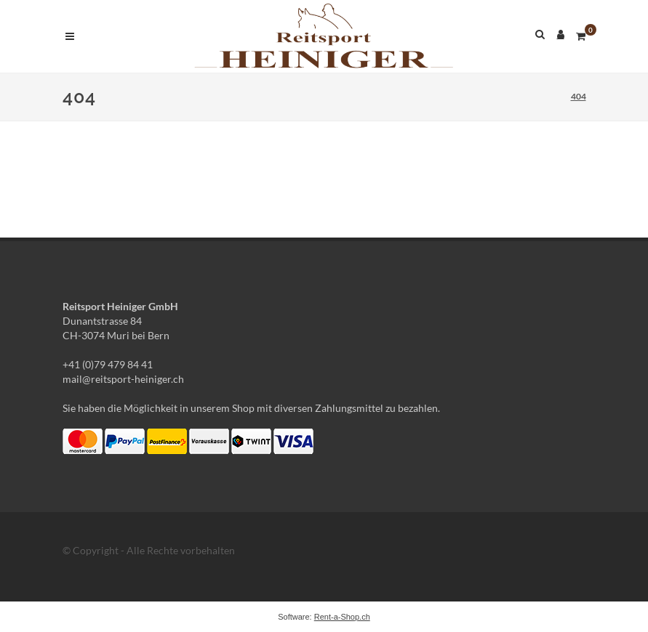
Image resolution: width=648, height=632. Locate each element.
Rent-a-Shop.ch (342, 616)
